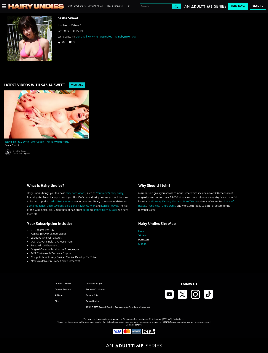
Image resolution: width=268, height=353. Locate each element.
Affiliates (59, 295)
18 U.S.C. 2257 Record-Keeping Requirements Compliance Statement (118, 307)
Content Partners (63, 289)
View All (77, 85)
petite (86, 210)
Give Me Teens (19, 151)
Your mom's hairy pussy (109, 193)
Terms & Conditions (95, 289)
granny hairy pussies (105, 210)
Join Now (238, 6)
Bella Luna (71, 205)
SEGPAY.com (169, 322)
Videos (142, 235)
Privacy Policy (93, 295)
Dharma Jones (37, 205)
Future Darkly (168, 205)
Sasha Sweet (12, 145)
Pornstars (143, 239)
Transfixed (153, 205)
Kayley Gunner (86, 205)
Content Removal (134, 325)
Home (141, 231)
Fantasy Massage (172, 201)
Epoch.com (73, 322)
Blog (57, 301)
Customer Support (94, 283)
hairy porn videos (75, 193)
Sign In (258, 6)
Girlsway (156, 201)
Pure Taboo (190, 201)
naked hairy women (62, 201)
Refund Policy (92, 301)
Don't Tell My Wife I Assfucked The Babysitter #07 (106, 36)
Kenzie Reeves (109, 205)
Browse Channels (63, 283)
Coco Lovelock (55, 205)
